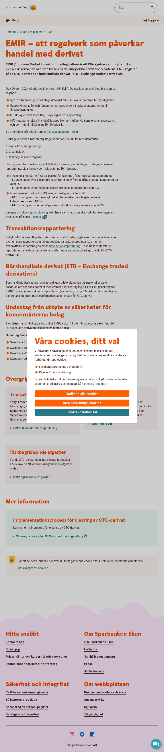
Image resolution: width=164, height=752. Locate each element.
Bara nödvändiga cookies (82, 403)
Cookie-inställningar (82, 412)
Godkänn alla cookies (82, 394)
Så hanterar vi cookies (92, 383)
